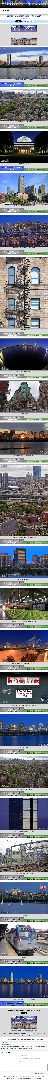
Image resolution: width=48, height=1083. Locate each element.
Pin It (24, 21)
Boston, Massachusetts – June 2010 (24, 16)
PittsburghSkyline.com (17, 1030)
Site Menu (5, 11)
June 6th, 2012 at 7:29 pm (8, 1044)
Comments (30, 21)
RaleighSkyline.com (31, 1030)
